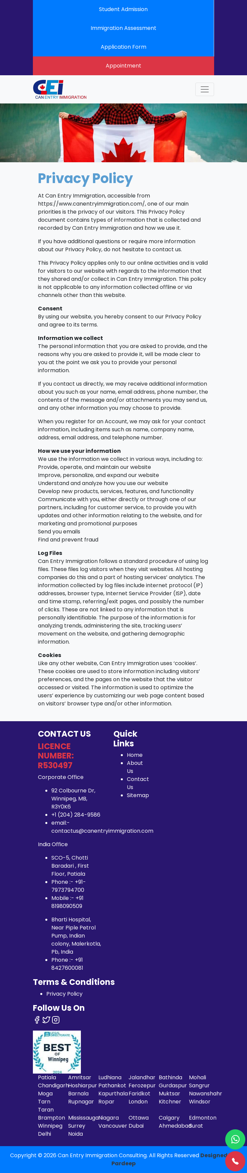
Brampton (51, 1118)
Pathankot (112, 1085)
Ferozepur (142, 1085)
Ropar (106, 1101)
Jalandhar (142, 1077)
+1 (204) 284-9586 (75, 815)
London (138, 1101)
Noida (75, 1134)
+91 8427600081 (67, 964)
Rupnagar (81, 1101)
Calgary (169, 1118)
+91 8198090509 (67, 902)
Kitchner (170, 1101)
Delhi (44, 1134)
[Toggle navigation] (204, 89)
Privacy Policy (64, 994)
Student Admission (123, 9)
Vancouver (112, 1126)
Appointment (123, 66)
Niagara (108, 1118)
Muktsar (169, 1093)
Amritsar (79, 1077)
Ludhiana (109, 1077)
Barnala (78, 1093)
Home (135, 755)
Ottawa (139, 1118)
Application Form (123, 47)
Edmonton (202, 1118)
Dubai (136, 1126)
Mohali (197, 1077)
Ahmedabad (175, 1126)
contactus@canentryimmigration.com (102, 831)
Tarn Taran (46, 1106)
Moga (45, 1093)
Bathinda (170, 1077)
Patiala (47, 1077)
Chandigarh (53, 1085)
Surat (196, 1126)
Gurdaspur (173, 1085)
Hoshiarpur (82, 1085)
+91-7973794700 (68, 886)
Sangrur (199, 1085)
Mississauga (83, 1118)
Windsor (199, 1101)
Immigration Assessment (123, 28)
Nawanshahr (205, 1093)
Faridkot (139, 1093)
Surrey (76, 1126)
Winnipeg (50, 1126)
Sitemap (138, 795)
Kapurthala (113, 1093)
